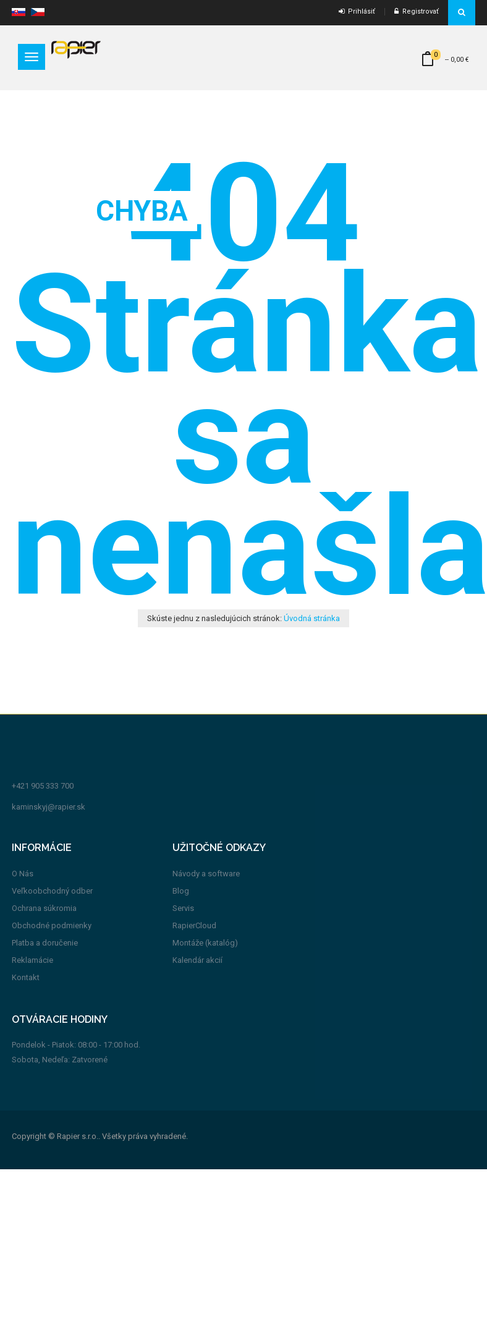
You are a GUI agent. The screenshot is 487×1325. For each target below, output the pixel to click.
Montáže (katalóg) (205, 942)
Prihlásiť (357, 11)
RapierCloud (194, 925)
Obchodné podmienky (51, 925)
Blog (180, 890)
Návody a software (206, 873)
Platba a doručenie (45, 942)
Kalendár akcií (197, 960)
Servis (183, 908)
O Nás (22, 873)
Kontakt (26, 977)
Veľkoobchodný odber (52, 890)
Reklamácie (32, 960)
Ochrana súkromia (44, 908)
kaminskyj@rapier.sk (48, 806)
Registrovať (416, 11)
